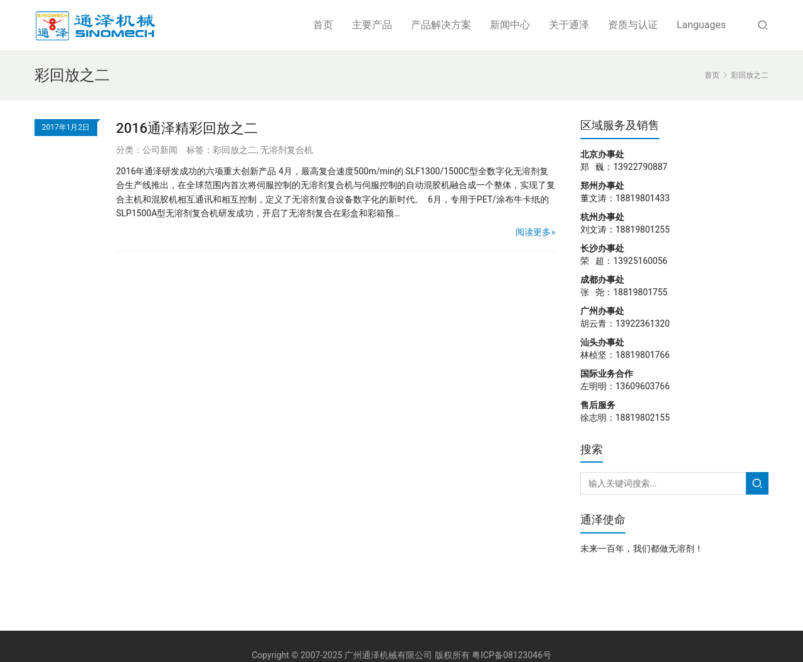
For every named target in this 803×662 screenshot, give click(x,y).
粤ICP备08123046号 (511, 655)
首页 (323, 25)
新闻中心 (510, 25)
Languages (701, 25)
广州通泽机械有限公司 (388, 655)
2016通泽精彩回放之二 (187, 128)
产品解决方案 (441, 25)
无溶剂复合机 (286, 150)
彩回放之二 (235, 150)
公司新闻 (160, 150)
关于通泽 (569, 25)
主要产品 (372, 25)
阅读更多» (535, 232)
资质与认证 (633, 25)
